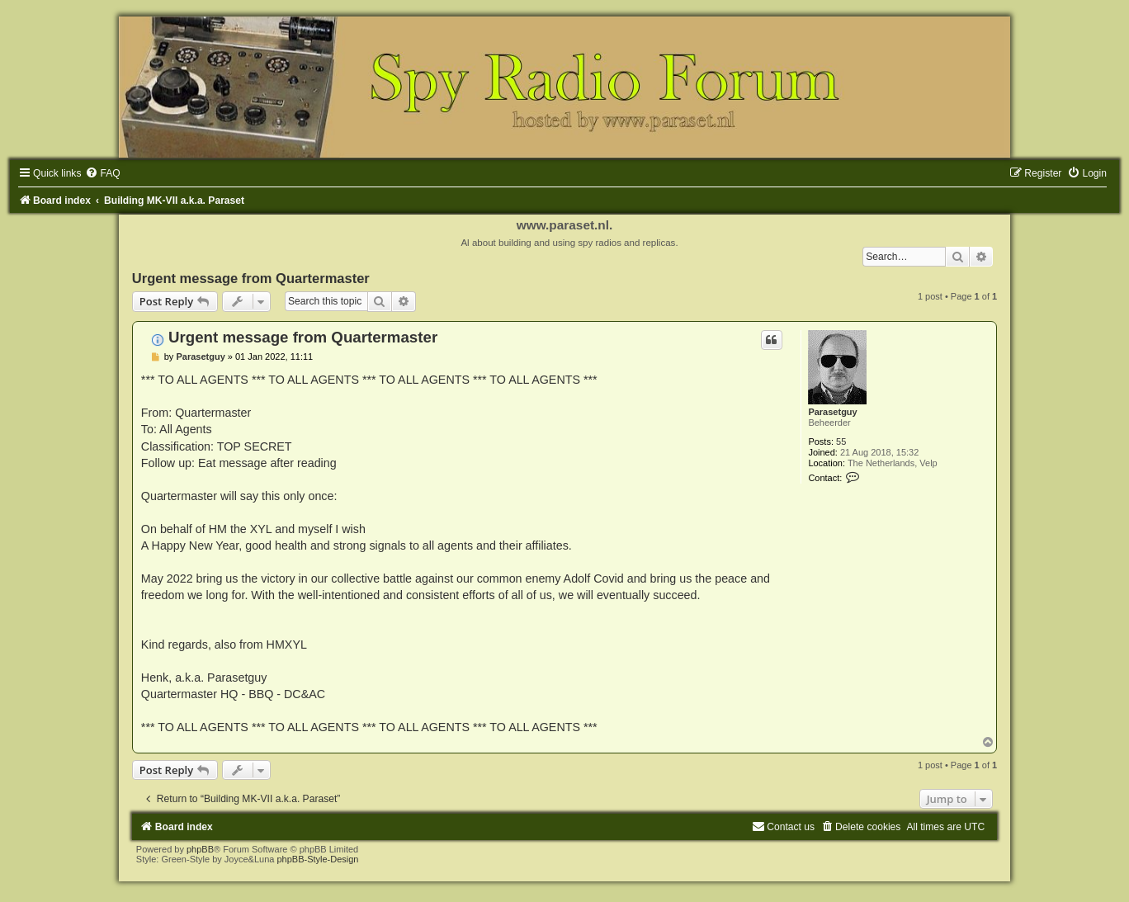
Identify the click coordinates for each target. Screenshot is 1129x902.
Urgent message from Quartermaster (251, 278)
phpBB (200, 849)
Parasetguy (832, 412)
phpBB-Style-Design (317, 859)
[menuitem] (102, 173)
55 (841, 441)
